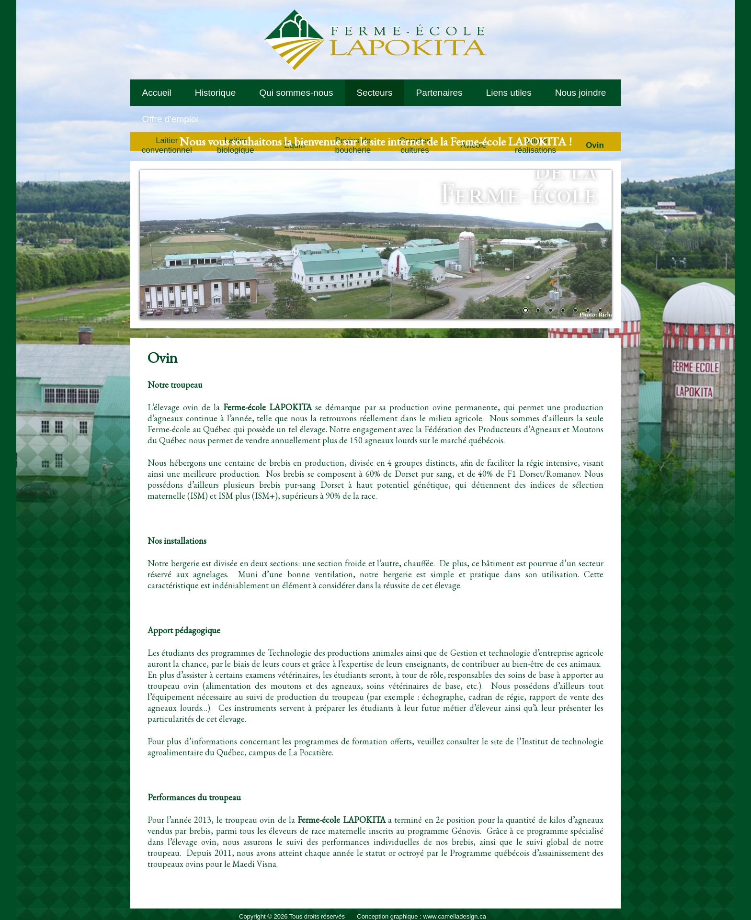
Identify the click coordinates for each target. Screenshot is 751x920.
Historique (215, 93)
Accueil (156, 93)
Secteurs (374, 93)
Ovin (595, 145)
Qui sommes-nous (296, 93)
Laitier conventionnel (167, 145)
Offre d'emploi (170, 119)
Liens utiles (509, 93)
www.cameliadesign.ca (454, 916)
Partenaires (439, 93)
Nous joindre (580, 93)
